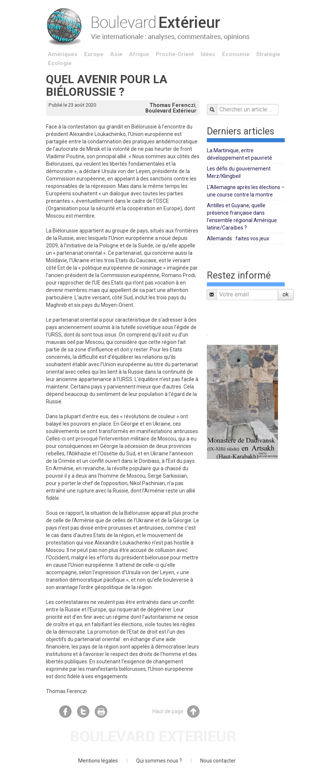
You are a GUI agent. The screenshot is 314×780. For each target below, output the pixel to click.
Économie (235, 54)
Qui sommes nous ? (159, 761)
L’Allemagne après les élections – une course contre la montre (246, 191)
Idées (208, 54)
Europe (93, 54)
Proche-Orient (175, 54)
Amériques (62, 54)
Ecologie (60, 63)
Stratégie (268, 54)
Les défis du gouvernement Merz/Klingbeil (239, 172)
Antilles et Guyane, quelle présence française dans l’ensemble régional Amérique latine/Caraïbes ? (242, 216)
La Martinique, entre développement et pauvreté (239, 154)
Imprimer (101, 711)
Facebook (65, 711)
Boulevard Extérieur (170, 110)
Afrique (139, 54)
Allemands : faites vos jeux (238, 238)
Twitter (83, 711)
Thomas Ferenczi (172, 105)
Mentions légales (98, 761)
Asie (116, 54)
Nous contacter (218, 761)
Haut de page (175, 711)
